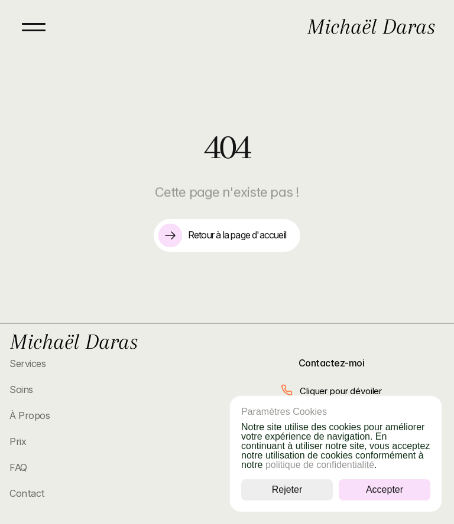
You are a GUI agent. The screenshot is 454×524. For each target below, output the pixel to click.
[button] (331, 391)
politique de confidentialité (319, 465)
